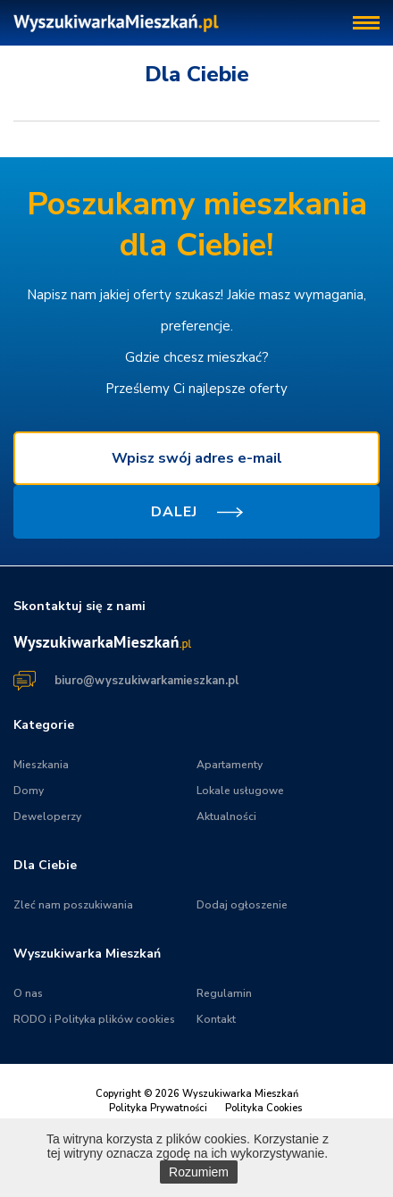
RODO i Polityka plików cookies (94, 1019)
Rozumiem (199, 1172)
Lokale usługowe (240, 790)
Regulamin (224, 993)
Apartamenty (229, 765)
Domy (28, 790)
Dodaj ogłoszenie (242, 905)
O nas (28, 993)
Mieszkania (41, 765)
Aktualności (226, 816)
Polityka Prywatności (158, 1108)
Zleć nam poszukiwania (73, 905)
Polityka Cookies (263, 1108)
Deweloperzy (47, 816)
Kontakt (216, 1019)
